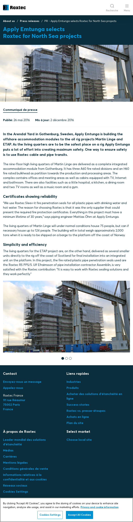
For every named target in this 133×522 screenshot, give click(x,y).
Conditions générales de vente (25, 469)
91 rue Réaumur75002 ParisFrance (14, 404)
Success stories (77, 404)
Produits (72, 388)
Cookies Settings (15, 491)
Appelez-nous (13, 388)
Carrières (10, 456)
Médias (8, 450)
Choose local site (79, 440)
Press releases (29, 21)
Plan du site (74, 423)
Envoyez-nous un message (22, 382)
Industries (73, 382)
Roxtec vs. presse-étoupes (85, 411)
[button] (62, 358)
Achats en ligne (77, 417)
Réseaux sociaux (15, 485)
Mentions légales (15, 462)
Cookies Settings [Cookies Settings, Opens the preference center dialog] (50, 514)
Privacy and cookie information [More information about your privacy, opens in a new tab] (100, 507)
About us (9, 21)
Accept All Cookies (79, 514)
